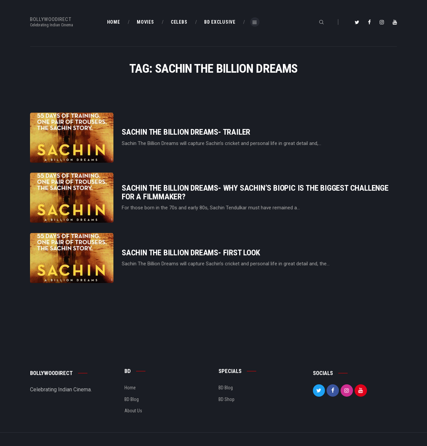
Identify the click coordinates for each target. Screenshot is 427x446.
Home (130, 387)
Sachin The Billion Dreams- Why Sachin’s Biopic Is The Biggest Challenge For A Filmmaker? (255, 192)
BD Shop (227, 399)
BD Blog (131, 399)
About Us (133, 410)
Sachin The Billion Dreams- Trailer (186, 132)
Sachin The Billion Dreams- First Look (191, 253)
